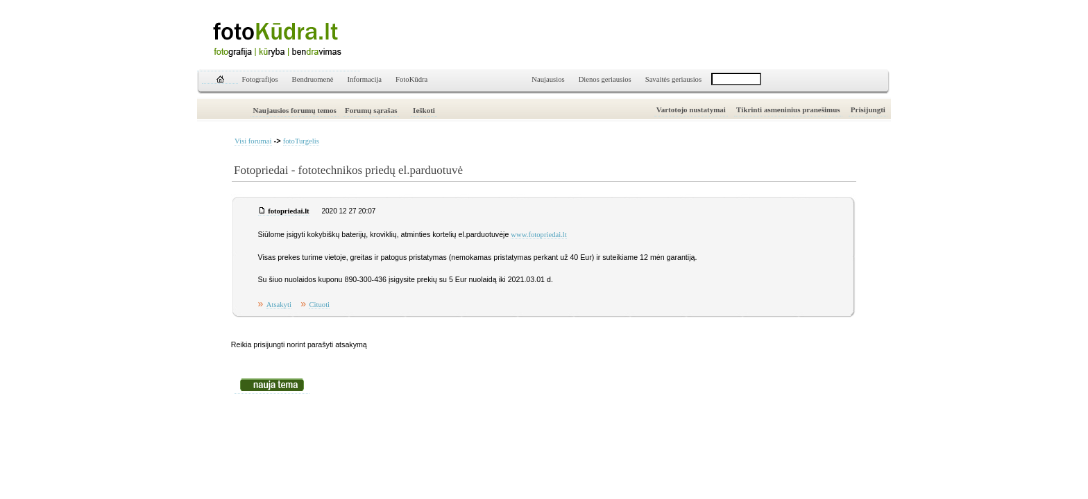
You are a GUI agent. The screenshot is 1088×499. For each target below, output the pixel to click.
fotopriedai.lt (288, 211)
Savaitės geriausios (673, 79)
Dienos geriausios (605, 79)
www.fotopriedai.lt (538, 234)
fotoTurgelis (301, 141)
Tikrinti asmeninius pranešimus (788, 109)
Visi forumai (253, 141)
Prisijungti (868, 109)
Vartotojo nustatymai (691, 109)
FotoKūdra (411, 79)
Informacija (364, 79)
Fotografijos (260, 79)
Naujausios (548, 79)
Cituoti (319, 304)
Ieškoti (424, 110)
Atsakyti (278, 304)
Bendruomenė (313, 79)
